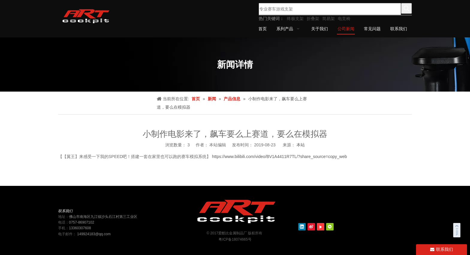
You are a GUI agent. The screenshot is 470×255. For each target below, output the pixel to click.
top (457, 229)
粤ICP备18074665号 (235, 239)
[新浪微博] (311, 226)
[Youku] (320, 226)
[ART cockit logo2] (235, 210)
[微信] (330, 226)
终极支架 (295, 18)
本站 (300, 144)
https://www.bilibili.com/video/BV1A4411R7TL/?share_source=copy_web (279, 156)
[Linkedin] (302, 226)
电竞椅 (344, 18)
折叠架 (313, 18)
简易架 (328, 18)
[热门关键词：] (406, 8)
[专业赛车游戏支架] (330, 9)
